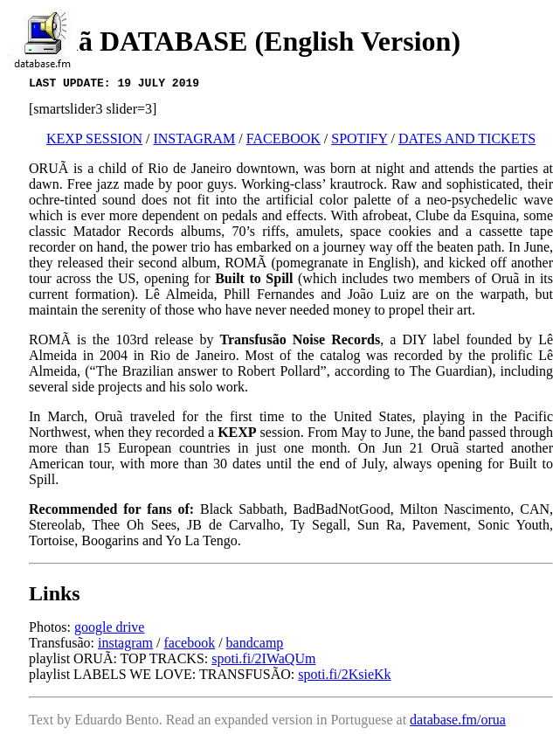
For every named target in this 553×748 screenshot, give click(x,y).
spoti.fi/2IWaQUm (263, 661)
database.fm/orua (458, 722)
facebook (190, 645)
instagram (125, 645)
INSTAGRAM (194, 141)
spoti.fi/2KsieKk (344, 676)
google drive (109, 629)
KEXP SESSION (94, 141)
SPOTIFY (359, 141)
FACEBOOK (283, 141)
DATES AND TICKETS (467, 141)
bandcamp (255, 645)
